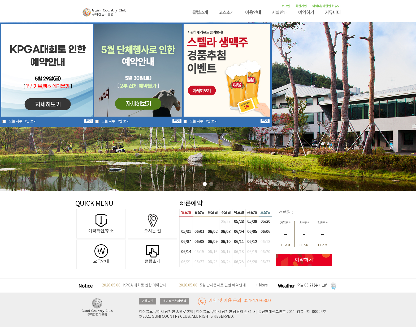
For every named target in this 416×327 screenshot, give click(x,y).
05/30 (265, 222)
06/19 (252, 252)
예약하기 (306, 12)
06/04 (239, 232)
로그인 (285, 6)
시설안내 (280, 12)
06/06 (265, 232)
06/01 (199, 232)
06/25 (239, 262)
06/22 (199, 262)
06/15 (199, 252)
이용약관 (147, 301)
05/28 (239, 222)
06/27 (265, 262)
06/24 (226, 262)
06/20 (265, 252)
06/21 (186, 262)
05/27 (226, 222)
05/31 (186, 232)
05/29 (252, 222)
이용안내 (253, 12)
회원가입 (301, 6)
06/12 (252, 242)
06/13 (265, 242)
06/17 (226, 252)
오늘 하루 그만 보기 (23, 121)
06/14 (186, 252)
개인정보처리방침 (174, 301)
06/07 (186, 242)
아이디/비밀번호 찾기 (326, 6)
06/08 (199, 242)
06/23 (213, 262)
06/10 (226, 242)
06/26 (252, 262)
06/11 (239, 242)
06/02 (213, 232)
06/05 (252, 232)
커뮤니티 (333, 12)
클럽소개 (200, 12)
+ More (262, 285)
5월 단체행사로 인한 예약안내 (212, 285)
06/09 (213, 242)
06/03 (226, 232)
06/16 (213, 252)
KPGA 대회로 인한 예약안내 (134, 285)
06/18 (239, 252)
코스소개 (227, 12)
